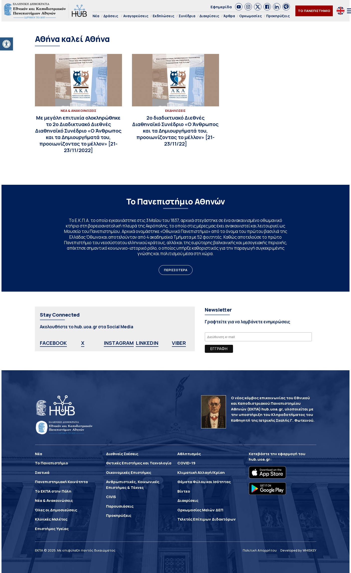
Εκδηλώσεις (163, 15)
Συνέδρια (187, 15)
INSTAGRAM (119, 343)
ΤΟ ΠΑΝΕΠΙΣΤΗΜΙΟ (314, 10)
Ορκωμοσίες (250, 15)
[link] (238, 6)
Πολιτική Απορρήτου (260, 550)
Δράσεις (111, 15)
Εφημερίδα (221, 7)
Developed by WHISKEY (298, 550)
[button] (6, 43)
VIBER (179, 343)
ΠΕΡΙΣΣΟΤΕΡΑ (175, 270)
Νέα (96, 15)
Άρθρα (229, 15)
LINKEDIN (147, 343)
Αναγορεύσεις (135, 15)
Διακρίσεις (209, 15)
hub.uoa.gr (259, 459)
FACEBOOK (53, 343)
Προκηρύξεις (278, 15)
